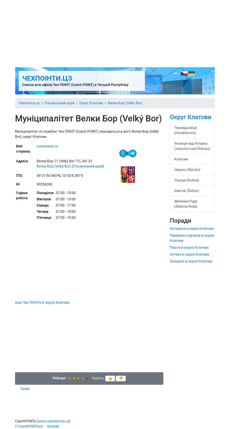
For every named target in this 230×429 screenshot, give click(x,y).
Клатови (181, 159)
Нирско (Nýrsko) (187, 170)
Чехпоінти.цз (47, 78)
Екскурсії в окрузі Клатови (191, 261)
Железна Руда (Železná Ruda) (185, 203)
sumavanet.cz (47, 146)
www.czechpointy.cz (53, 421)
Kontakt (53, 426)
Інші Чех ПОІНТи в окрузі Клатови (42, 302)
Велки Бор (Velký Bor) (125, 103)
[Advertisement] (115, 33)
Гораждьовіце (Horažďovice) (185, 130)
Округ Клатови (91, 103)
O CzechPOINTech (29, 426)
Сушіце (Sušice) (186, 180)
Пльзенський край (59, 103)
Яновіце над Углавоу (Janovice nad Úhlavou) (192, 146)
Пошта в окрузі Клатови (189, 247)
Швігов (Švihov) (186, 191)
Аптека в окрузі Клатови (189, 254)
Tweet (24, 389)
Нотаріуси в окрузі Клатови (192, 229)
